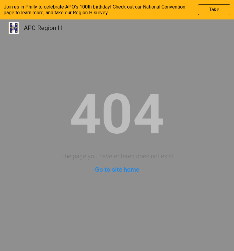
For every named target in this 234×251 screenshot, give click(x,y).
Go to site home (117, 169)
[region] (117, 9)
